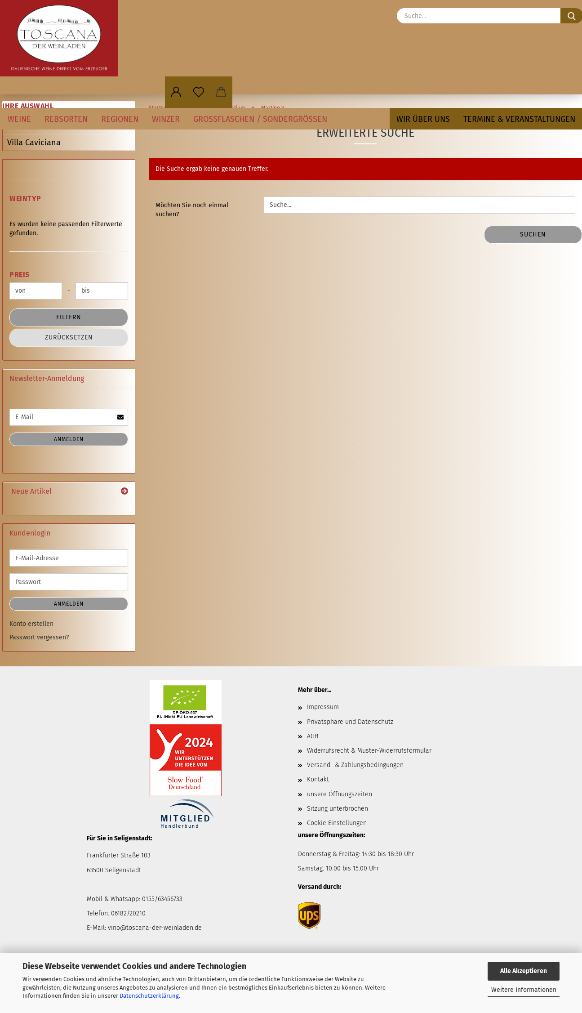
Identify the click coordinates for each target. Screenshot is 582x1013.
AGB (312, 736)
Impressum (323, 707)
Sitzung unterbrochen (337, 808)
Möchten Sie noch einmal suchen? (191, 209)
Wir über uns (423, 119)
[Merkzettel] (198, 92)
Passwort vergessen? (39, 637)
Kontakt (318, 779)
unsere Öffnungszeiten (339, 794)
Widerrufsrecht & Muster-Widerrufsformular (369, 750)
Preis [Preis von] (19, 274)
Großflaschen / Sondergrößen (260, 119)
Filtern (68, 317)
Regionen (119, 119)
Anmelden (69, 439)
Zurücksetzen (69, 337)
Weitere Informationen (523, 990)
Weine (19, 119)
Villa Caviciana (34, 142)
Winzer (166, 119)
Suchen (533, 234)
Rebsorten (66, 119)
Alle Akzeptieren (523, 971)
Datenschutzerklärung (149, 995)
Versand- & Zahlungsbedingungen (355, 765)
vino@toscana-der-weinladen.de (155, 928)
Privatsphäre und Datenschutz (350, 722)
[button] (176, 92)
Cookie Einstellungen (337, 823)
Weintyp (25, 198)
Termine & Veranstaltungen (519, 119)
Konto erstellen (31, 624)
